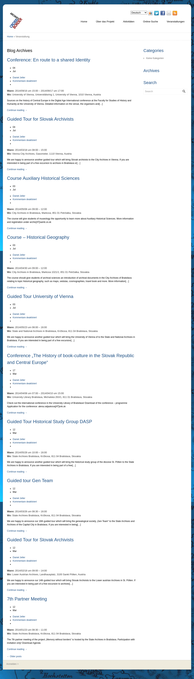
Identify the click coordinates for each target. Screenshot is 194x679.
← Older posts (14, 656)
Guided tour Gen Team (30, 480)
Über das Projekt (105, 21)
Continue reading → (17, 110)
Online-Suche (150, 21)
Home (84, 21)
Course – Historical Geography (38, 237)
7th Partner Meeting (27, 598)
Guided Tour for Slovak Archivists (40, 119)
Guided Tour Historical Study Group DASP (49, 421)
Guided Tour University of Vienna (40, 296)
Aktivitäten (128, 21)
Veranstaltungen (176, 21)
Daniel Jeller (19, 77)
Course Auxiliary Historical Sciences (43, 178)
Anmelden (11, 664)
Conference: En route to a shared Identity (48, 59)
